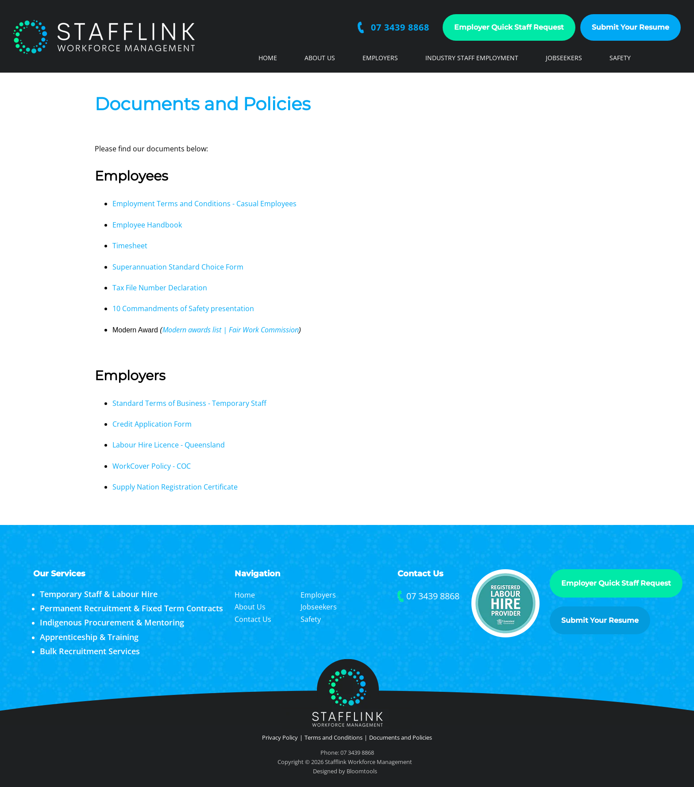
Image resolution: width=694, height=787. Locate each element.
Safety (620, 58)
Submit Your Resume (631, 27)
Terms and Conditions (333, 737)
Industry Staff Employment (471, 58)
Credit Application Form (152, 424)
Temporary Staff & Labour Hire (99, 594)
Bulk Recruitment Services (90, 651)
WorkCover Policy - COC (151, 466)
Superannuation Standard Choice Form (177, 267)
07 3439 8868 (400, 27)
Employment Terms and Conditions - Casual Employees (204, 204)
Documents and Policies (400, 737)
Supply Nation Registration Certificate (175, 487)
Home (267, 58)
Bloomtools (362, 774)
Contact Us (277, 84)
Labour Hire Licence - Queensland (169, 445)
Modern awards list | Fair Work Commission (230, 330)
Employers (380, 58)
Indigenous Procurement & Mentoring (112, 622)
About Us (320, 58)
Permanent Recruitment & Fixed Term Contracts (131, 608)
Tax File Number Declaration (159, 288)
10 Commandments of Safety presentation (183, 309)
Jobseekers (564, 58)
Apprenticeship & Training (89, 637)
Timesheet (130, 246)
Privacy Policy (280, 737)
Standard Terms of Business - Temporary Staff (190, 403)
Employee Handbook (148, 225)
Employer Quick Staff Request (509, 27)
